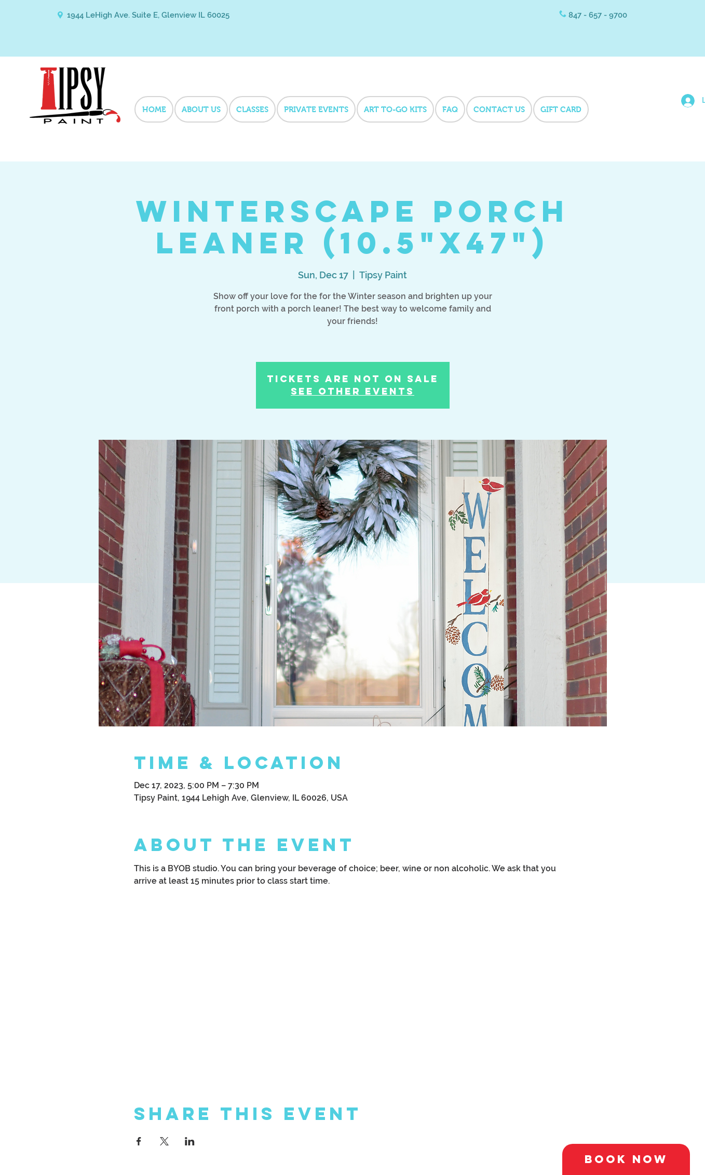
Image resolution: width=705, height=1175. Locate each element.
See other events (352, 391)
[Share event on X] (164, 1141)
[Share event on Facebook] (139, 1141)
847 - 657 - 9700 (597, 15)
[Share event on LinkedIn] (190, 1141)
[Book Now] (626, 1159)
